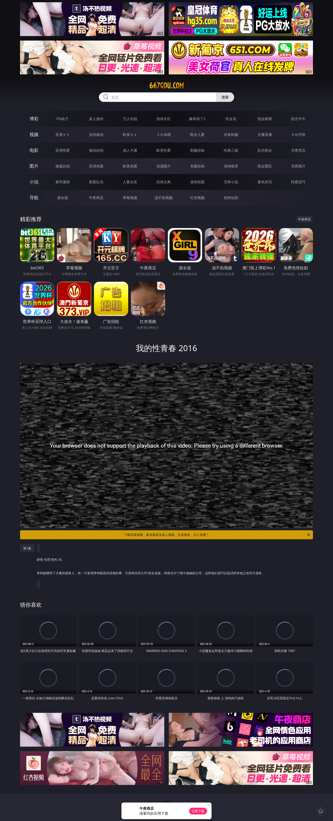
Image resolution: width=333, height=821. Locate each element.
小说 (34, 182)
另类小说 (231, 181)
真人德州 (96, 118)
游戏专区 (163, 118)
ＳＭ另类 (298, 134)
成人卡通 (130, 150)
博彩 (34, 119)
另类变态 (298, 150)
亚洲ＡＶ (62, 134)
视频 (34, 134)
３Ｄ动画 (163, 134)
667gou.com (166, 85)
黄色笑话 (265, 181)
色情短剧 (231, 197)
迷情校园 (197, 181)
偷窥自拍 (62, 166)
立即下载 (198, 811)
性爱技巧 (298, 181)
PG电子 (62, 118)
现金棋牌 (265, 118)
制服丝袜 (197, 150)
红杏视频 (197, 197)
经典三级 (231, 150)
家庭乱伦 (96, 181)
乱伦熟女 (265, 150)
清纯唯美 (231, 166)
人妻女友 (130, 181)
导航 (34, 197)
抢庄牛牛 (298, 118)
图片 (34, 166)
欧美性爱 (163, 150)
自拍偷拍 (96, 134)
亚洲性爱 (62, 150)
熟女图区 (265, 166)
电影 (34, 150)
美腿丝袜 (197, 166)
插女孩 (62, 197)
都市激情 (62, 181)
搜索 (225, 97)
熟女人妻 (197, 134)
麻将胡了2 (197, 118)
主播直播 (265, 134)
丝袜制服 (231, 134)
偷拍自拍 (96, 150)
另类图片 (298, 166)
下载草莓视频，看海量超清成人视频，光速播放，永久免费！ (217, 534)
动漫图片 (163, 166)
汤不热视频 (164, 197)
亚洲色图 (96, 166)
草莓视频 (130, 197)
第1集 (27, 548)
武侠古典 (163, 181)
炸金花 (231, 118)
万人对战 (130, 118)
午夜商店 (96, 197)
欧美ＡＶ (130, 134)
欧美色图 (130, 166)
